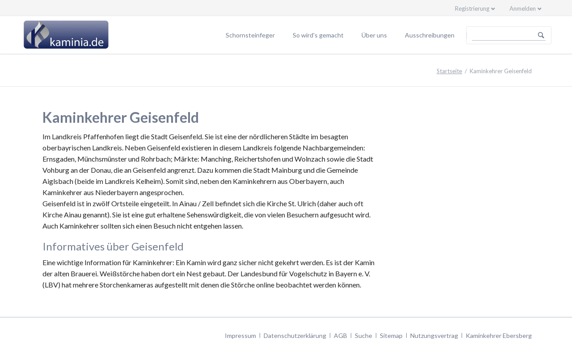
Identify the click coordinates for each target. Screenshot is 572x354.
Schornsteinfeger (250, 35)
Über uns (374, 35)
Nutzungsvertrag (434, 335)
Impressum (240, 335)
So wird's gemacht (318, 35)
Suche (363, 335)
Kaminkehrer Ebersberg (499, 335)
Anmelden (522, 8)
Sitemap (391, 335)
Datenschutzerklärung (295, 335)
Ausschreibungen (429, 35)
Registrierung (472, 8)
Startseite (449, 71)
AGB (340, 335)
